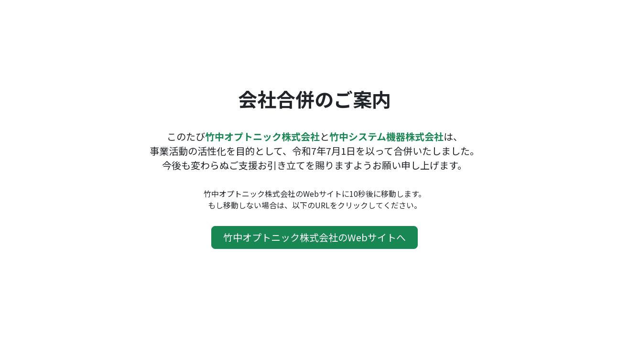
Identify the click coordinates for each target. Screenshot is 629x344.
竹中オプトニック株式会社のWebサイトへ (314, 237)
